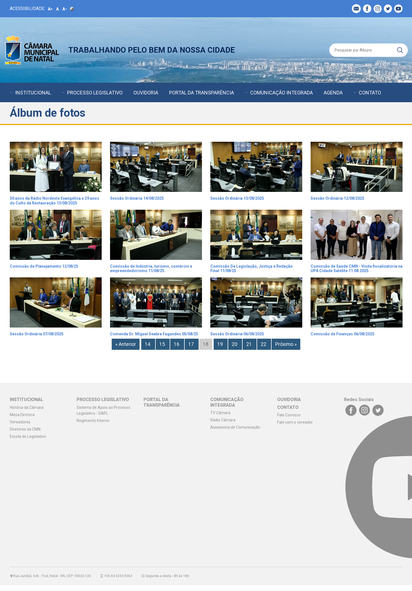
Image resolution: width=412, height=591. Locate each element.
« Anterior (125, 344)
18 (205, 344)
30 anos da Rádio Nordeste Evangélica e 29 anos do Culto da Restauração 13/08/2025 (54, 200)
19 (220, 344)
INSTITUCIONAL (33, 93)
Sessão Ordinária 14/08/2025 (137, 198)
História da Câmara (26, 407)
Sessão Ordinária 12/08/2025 (337, 198)
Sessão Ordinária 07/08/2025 (37, 334)
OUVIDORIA (145, 93)
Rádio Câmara (222, 420)
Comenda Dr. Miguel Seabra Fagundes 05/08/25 (154, 334)
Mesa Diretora (22, 414)
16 (177, 344)
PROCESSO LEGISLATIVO (95, 93)
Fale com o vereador (295, 422)
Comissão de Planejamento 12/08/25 (44, 266)
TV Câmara (220, 413)
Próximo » (286, 344)
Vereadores (20, 422)
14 (148, 344)
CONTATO (370, 93)
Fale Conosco (289, 415)
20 (235, 344)
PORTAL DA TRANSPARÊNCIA (201, 93)
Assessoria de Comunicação (235, 427)
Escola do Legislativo (28, 436)
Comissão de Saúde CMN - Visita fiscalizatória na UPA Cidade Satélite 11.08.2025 (357, 268)
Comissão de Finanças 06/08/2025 (342, 334)
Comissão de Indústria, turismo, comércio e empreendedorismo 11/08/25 (151, 268)
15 (162, 344)
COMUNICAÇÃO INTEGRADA (281, 93)
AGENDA (333, 93)
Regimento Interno (93, 420)
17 (191, 344)
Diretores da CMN (25, 429)
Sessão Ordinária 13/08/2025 (237, 198)
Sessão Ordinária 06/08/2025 (237, 334)
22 (264, 344)
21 (249, 344)
